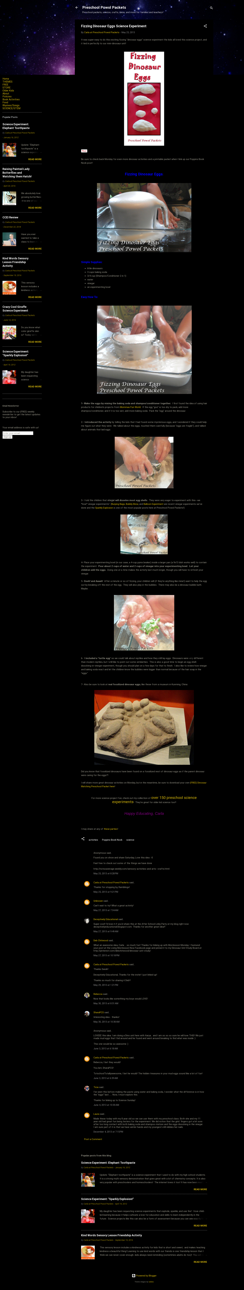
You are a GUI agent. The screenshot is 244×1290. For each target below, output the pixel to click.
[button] (205, 26)
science (130, 839)
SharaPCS (99, 1012)
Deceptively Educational (106, 919)
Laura (96, 1114)
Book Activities (11, 99)
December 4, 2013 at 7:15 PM (108, 1131)
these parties (110, 829)
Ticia (96, 1087)
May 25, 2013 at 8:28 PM (106, 873)
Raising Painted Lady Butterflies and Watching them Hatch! (17, 172)
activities (93, 839)
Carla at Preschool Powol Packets (111, 882)
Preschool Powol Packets (104, 7)
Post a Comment (93, 1139)
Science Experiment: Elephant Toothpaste (108, 1162)
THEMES (7, 81)
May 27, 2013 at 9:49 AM (106, 931)
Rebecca (98, 994)
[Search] (211, 8)
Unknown (98, 901)
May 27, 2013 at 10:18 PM (106, 955)
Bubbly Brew (132, 504)
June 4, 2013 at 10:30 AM (106, 1105)
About (5, 93)
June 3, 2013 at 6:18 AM (106, 1048)
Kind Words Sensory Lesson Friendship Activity (111, 1235)
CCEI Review (10, 217)
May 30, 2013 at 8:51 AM (106, 1003)
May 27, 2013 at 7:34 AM (106, 910)
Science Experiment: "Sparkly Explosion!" (107, 1199)
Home (5, 78)
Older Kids (8, 90)
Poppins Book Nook (112, 839)
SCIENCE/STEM (11, 108)
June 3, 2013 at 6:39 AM (106, 1078)
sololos (151, 1282)
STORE (6, 87)
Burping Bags (118, 504)
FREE (5, 84)
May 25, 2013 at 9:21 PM (106, 891)
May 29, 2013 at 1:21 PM (106, 985)
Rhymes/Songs (10, 105)
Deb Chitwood (101, 940)
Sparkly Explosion (104, 507)
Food (5, 102)
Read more (200, 1189)
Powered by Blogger (144, 1275)
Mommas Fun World (130, 407)
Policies (7, 96)
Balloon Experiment (153, 504)
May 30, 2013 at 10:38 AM (107, 1021)
